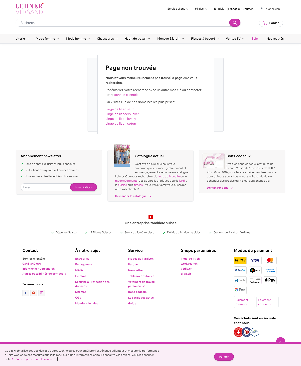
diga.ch (186, 273)
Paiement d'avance (242, 302)
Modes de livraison (140, 258)
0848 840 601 (31, 263)
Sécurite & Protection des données (92, 284)
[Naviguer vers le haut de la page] (280, 342)
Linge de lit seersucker (122, 114)
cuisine (122, 185)
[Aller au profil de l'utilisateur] (270, 9)
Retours (133, 264)
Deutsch (247, 9)
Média (79, 270)
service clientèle (126, 95)
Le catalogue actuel (141, 297)
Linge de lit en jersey (121, 119)
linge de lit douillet (169, 176)
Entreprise (82, 258)
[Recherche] (234, 23)
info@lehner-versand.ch (38, 268)
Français (234, 9)
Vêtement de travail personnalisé (141, 284)
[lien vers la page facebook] (26, 293)
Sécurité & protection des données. (34, 359)
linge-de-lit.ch (190, 258)
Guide (132, 303)
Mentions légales (86, 303)
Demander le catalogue (133, 196)
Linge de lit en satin (120, 109)
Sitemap (81, 292)
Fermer (224, 356)
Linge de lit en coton (121, 123)
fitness (138, 185)
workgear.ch (189, 263)
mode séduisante (126, 180)
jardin (182, 180)
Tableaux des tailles (141, 276)
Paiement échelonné (265, 302)
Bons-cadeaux (137, 292)
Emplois (219, 8)
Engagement (83, 264)
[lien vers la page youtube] (34, 293)
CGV (78, 297)
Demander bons (220, 187)
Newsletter (135, 270)
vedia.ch (186, 268)
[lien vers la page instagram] (41, 293)
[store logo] (30, 8)
